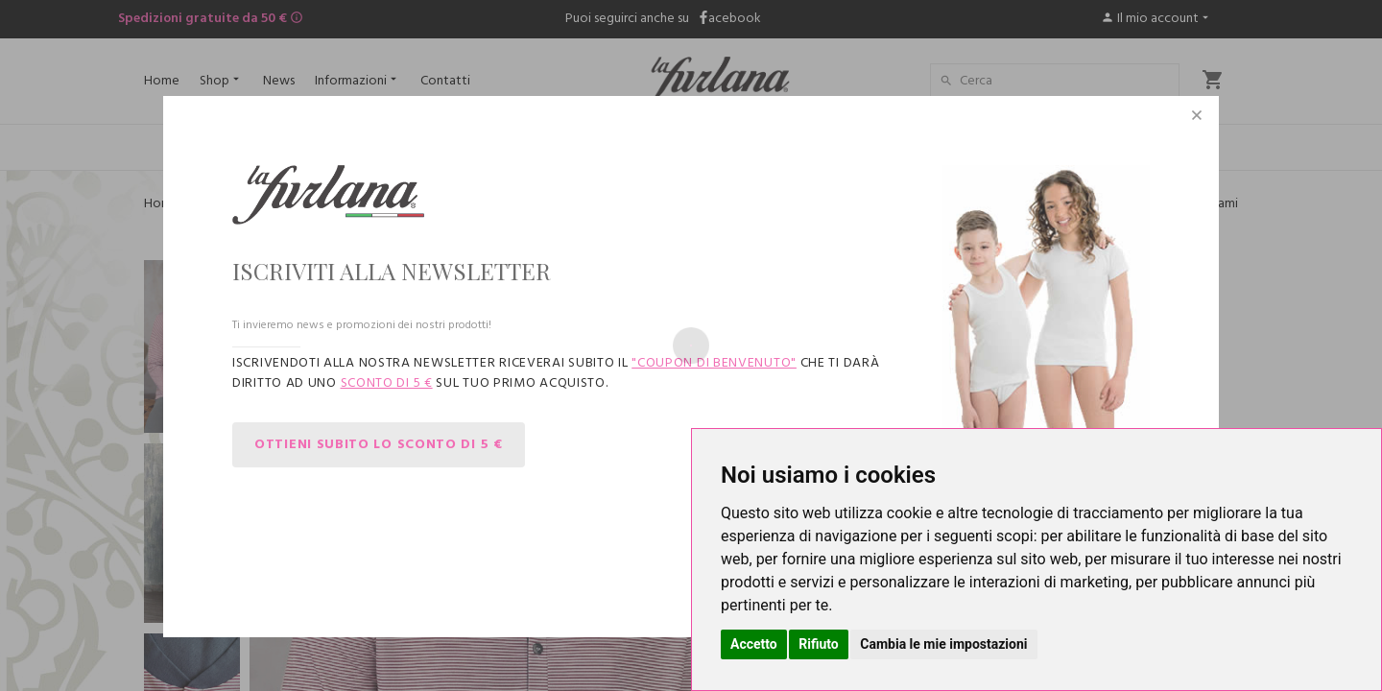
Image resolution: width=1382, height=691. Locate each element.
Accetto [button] (753, 644)
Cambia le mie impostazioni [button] (943, 644)
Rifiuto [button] (818, 644)
